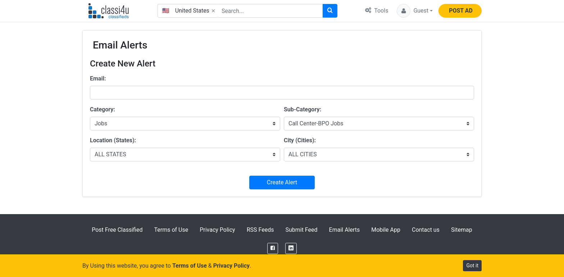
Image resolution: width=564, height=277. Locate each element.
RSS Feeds (260, 229)
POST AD (461, 10)
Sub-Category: (302, 109)
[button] (415, 11)
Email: (98, 78)
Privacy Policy (217, 229)
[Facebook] (272, 248)
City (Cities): (300, 140)
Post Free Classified (117, 229)
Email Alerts (344, 229)
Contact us (426, 229)
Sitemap (461, 229)
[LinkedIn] (291, 248)
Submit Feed (301, 229)
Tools (376, 10)
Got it (472, 265)
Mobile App (385, 229)
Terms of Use (171, 229)
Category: (102, 109)
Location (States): (113, 140)
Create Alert (282, 182)
